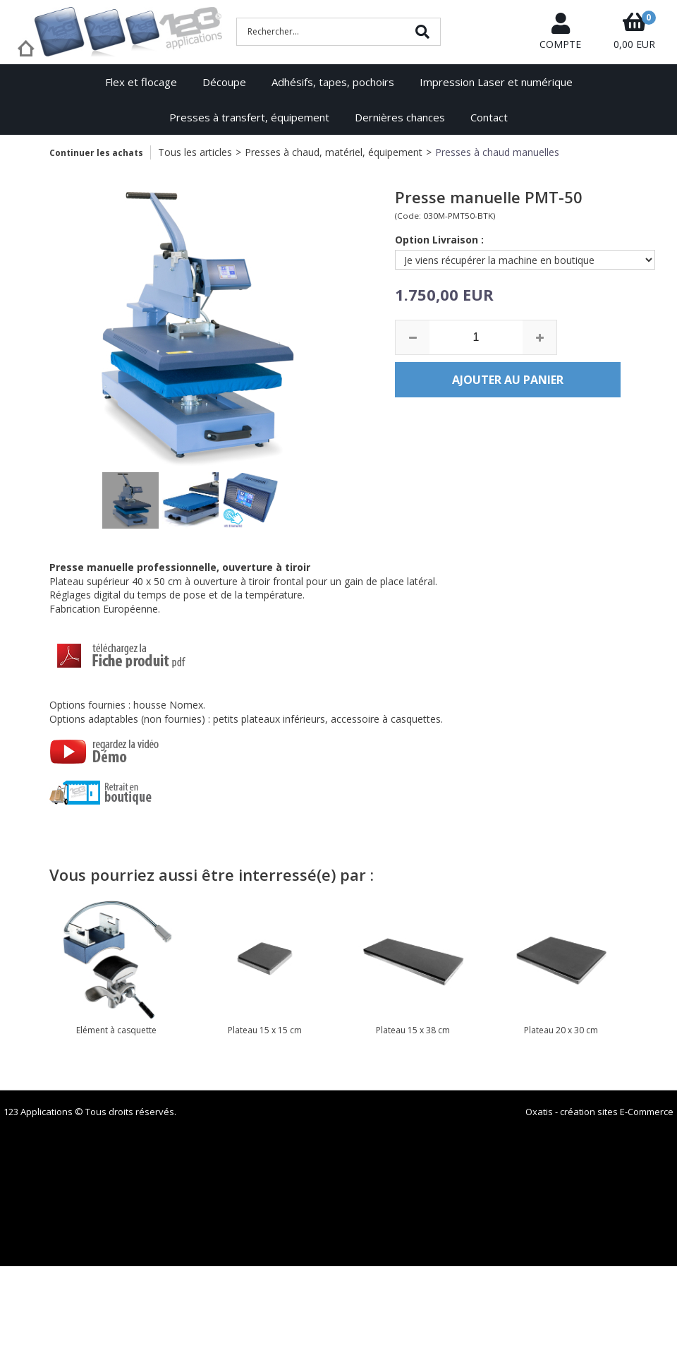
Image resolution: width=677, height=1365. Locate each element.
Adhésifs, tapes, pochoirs (333, 82)
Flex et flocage (141, 82)
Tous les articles (195, 152)
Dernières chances (400, 117)
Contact (489, 117)
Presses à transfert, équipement (249, 117)
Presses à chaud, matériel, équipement (333, 152)
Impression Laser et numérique (496, 82)
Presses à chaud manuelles (497, 152)
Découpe (224, 82)
